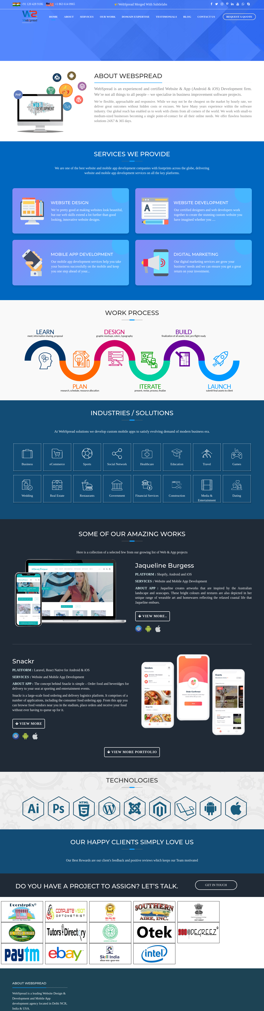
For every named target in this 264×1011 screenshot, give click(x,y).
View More (28, 723)
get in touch (216, 885)
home (53, 16)
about (69, 16)
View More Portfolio (132, 752)
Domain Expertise (136, 16)
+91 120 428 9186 (32, 4)
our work (108, 16)
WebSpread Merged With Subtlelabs (142, 4)
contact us (206, 16)
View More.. (152, 616)
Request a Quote (239, 16)
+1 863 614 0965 (64, 4)
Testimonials (166, 16)
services (87, 16)
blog (187, 16)
